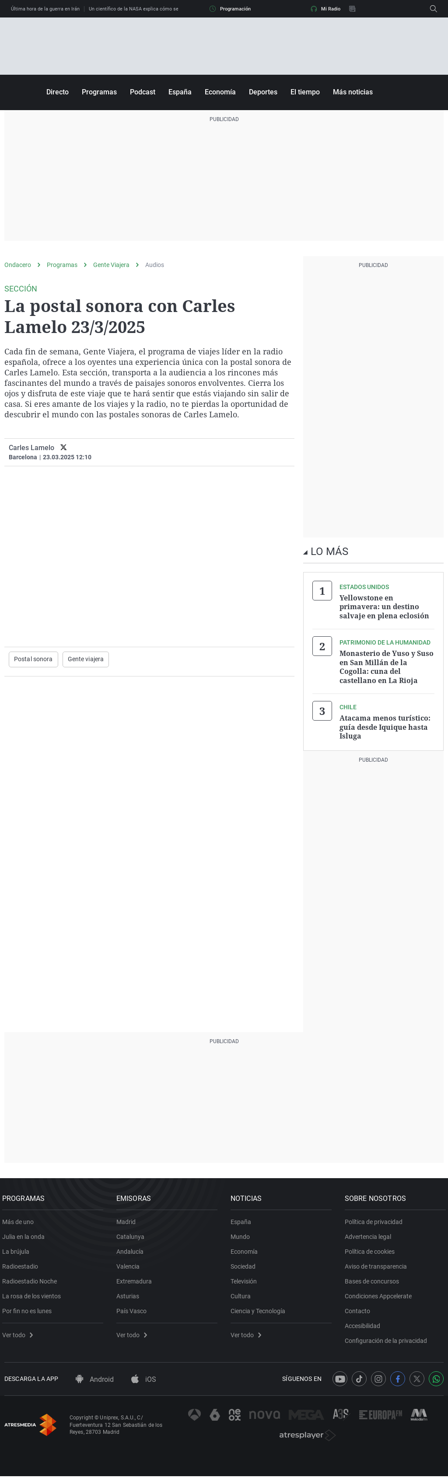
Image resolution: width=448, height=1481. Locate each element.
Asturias (130, 1297)
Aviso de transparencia (378, 1267)
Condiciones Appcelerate (380, 1297)
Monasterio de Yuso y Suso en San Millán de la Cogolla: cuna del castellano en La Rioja (387, 666)
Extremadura (136, 1282)
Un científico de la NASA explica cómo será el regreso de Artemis (160, 9)
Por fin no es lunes (29, 1312)
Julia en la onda (25, 1238)
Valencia (130, 1267)
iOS (143, 1384)
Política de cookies (372, 1252)
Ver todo (19, 1336)
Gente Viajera (111, 264)
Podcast (142, 92)
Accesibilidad (364, 1327)
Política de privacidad (376, 1223)
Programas (99, 92)
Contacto (359, 1312)
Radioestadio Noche (31, 1282)
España (180, 92)
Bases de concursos (374, 1282)
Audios (154, 264)
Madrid (128, 1223)
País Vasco (134, 1312)
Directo (57, 92)
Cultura (243, 1297)
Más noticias (353, 92)
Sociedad (245, 1267)
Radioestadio (22, 1267)
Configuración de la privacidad (388, 1342)
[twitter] (63, 447)
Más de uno (20, 1223)
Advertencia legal (370, 1238)
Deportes (263, 92)
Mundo (242, 1238)
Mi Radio (325, 9)
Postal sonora (33, 659)
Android (95, 1384)
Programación (230, 9)
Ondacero (17, 264)
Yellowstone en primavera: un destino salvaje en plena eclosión (384, 606)
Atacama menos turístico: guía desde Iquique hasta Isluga (385, 725)
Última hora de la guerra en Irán (45, 9)
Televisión (246, 1282)
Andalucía (132, 1252)
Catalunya (133, 1238)
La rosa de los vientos (33, 1297)
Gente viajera (86, 659)
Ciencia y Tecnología (260, 1312)
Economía (220, 92)
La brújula (18, 1252)
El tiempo (305, 92)
